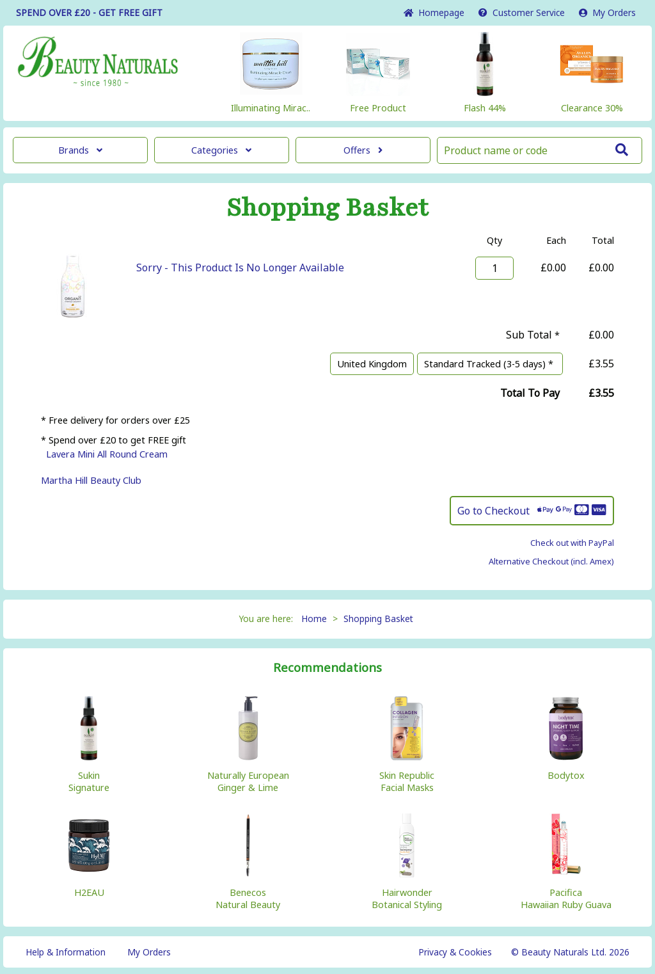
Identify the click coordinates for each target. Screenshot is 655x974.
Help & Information (66, 952)
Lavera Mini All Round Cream (107, 454)
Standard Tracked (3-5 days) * (490, 364)
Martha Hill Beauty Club (91, 480)
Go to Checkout (531, 511)
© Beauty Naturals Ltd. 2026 (570, 952)
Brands (80, 150)
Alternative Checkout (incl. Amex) (551, 561)
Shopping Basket (378, 618)
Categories (221, 150)
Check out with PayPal (572, 542)
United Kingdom (372, 364)
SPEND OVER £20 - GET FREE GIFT (89, 12)
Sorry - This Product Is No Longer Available (240, 267)
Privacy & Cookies (455, 952)
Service (521, 12)
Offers (363, 150)
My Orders (607, 12)
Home (434, 12)
